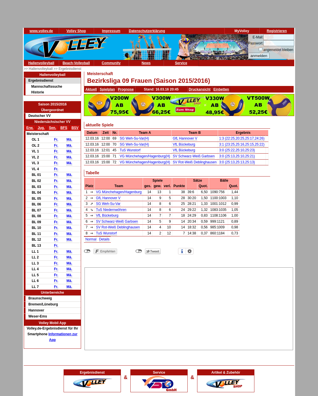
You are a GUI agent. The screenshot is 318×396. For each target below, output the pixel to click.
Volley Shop (76, 31)
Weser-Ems (37, 316)
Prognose (126, 89)
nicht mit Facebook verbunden (87, 251)
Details (104, 239)
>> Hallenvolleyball (39, 69)
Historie (37, 92)
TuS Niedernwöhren (111, 210)
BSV (74, 128)
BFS (63, 128)
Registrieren (277, 31)
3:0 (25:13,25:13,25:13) (237, 162)
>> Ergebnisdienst (67, 69)
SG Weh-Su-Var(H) (134, 138)
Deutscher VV (39, 116)
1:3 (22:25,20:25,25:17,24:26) (241, 138)
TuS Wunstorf (130, 150)
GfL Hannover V (185, 138)
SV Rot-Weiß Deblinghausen (195, 162)
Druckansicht (200, 89)
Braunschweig (40, 298)
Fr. (56, 140)
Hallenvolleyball (41, 63)
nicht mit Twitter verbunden (139, 251)
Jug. (41, 128)
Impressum (111, 31)
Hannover (36, 310)
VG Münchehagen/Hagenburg (119, 192)
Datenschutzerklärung (147, 31)
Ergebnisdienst (40, 81)
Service (181, 63)
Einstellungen (190, 251)
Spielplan (107, 89)
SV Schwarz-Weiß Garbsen (194, 156)
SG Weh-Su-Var (108, 204)
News (146, 63)
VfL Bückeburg (184, 144)
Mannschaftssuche (46, 87)
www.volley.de (41, 31)
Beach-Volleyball (76, 63)
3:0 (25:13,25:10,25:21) (237, 156)
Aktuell (91, 89)
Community (111, 63)
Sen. (52, 128)
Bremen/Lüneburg (43, 304)
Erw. (30, 128)
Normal (91, 239)
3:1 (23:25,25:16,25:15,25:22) (241, 144)
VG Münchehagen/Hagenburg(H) (145, 156)
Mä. (69, 140)
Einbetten (221, 89)
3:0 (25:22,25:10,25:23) (237, 150)
